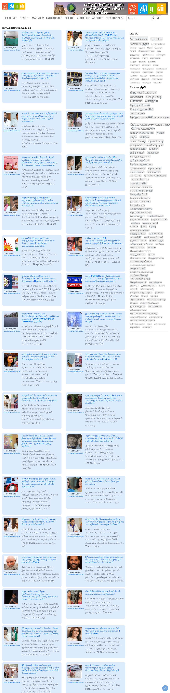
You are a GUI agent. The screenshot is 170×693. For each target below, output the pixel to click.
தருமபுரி (142, 62)
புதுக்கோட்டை (148, 55)
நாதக (149, 324)
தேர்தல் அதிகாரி (138, 282)
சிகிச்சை (135, 223)
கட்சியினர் (147, 327)
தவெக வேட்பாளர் (140, 201)
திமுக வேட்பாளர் (139, 219)
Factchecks (54, 18)
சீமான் (162, 286)
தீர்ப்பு (144, 226)
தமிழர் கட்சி (137, 152)
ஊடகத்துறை (155, 282)
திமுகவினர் (135, 327)
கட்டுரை (160, 244)
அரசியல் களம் (155, 216)
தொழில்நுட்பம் (138, 194)
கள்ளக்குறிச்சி (135, 69)
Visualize (83, 18)
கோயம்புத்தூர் (139, 43)
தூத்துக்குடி (134, 55)
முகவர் (151, 254)
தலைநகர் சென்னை (138, 317)
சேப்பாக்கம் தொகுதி (140, 278)
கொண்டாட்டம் (137, 258)
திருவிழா (134, 286)
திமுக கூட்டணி (159, 219)
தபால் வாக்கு (138, 140)
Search (70, 18)
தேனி (149, 48)
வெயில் (154, 296)
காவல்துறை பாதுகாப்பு (141, 272)
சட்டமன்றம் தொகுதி (156, 299)
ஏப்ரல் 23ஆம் (156, 240)
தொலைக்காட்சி (137, 299)
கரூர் (159, 51)
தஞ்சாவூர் (143, 76)
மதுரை (142, 48)
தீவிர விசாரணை (137, 324)
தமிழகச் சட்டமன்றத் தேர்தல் (146, 144)
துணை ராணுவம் (137, 306)
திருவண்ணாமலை (146, 51)
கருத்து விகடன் (138, 233)
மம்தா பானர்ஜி (147, 289)
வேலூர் (133, 62)
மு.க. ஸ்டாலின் (138, 183)
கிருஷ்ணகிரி (155, 58)
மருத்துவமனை (137, 254)
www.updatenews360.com (12, 50)
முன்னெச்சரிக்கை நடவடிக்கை (142, 320)
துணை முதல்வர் (148, 286)
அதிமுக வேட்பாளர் (149, 303)
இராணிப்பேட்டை (156, 76)
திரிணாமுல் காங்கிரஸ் (141, 244)
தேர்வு (152, 226)
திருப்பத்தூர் (134, 79)
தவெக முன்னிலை (139, 230)
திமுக (133, 136)
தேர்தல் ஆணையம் (141, 164)
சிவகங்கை (157, 83)
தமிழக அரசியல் (139, 160)
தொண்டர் (153, 152)
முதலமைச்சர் (138, 168)
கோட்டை (135, 175)
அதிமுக (144, 136)
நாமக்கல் (152, 62)
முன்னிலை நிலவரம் (155, 175)
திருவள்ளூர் (135, 72)
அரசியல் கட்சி (150, 223)
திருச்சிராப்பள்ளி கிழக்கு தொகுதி (144, 313)
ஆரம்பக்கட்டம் (140, 179)
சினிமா (134, 226)
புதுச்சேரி (156, 39)
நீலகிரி (133, 51)
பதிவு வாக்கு (155, 140)
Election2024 (115, 18)
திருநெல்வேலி (158, 44)
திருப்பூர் (158, 48)
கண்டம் (133, 289)
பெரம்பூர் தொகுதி (140, 198)
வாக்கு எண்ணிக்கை (142, 132)
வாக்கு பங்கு (154, 96)
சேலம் (133, 48)
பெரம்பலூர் (134, 65)
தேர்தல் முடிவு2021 (142, 109)
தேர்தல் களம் (137, 205)
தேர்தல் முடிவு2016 (143, 128)
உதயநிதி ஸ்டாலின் (140, 212)
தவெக (160, 132)
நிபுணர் (144, 296)
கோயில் (134, 303)
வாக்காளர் (136, 96)
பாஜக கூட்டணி (138, 268)
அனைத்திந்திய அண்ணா (142, 265)
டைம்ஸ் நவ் (137, 113)
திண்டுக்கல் (134, 58)
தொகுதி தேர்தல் (140, 105)
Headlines (10, 18)
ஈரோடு (145, 58)
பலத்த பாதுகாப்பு (140, 156)
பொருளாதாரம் (155, 317)
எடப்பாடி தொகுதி (139, 275)
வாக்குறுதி (151, 100)
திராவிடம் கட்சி (138, 240)
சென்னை (139, 38)
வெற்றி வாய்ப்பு (156, 258)
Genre (24, 18)
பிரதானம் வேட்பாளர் (143, 92)
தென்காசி (133, 76)
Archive (97, 18)
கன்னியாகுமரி (161, 69)
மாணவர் (151, 247)
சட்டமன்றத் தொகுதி (141, 190)
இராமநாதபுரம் (148, 69)
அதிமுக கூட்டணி (153, 237)
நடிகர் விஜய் (137, 216)
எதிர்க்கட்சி (154, 168)
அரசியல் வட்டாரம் (141, 186)
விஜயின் (134, 296)
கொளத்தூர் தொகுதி (141, 208)
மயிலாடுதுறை (148, 72)
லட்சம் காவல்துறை (138, 310)
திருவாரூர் (145, 79)
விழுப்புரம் (147, 83)
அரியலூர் (159, 72)
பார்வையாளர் (137, 247)
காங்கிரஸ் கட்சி (155, 306)
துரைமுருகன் (159, 324)
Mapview (38, 18)
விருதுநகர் (146, 65)
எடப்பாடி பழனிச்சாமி (141, 261)
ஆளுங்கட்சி (137, 171)
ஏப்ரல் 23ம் (136, 237)
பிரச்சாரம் (136, 100)
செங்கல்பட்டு (135, 83)
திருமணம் (159, 292)
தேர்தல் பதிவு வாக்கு (140, 251)
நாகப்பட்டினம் (157, 79)
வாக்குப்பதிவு (138, 148)
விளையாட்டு (156, 233)
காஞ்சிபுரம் (160, 55)
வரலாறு (153, 148)
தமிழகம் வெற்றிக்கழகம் (141, 292)
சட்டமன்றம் (153, 171)
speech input (153, 17)
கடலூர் (155, 65)
